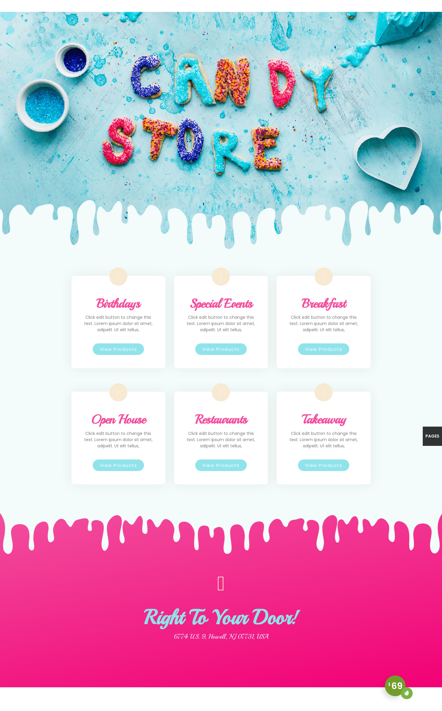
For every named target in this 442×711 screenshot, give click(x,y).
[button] (118, 349)
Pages (432, 436)
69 (397, 688)
